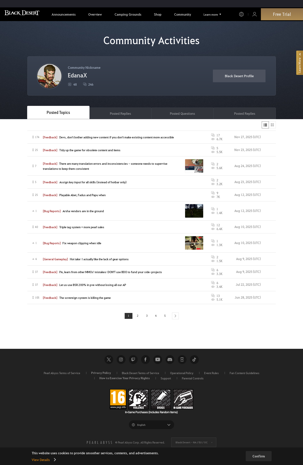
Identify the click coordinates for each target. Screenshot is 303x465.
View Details (41, 459)
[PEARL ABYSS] (99, 443)
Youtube (157, 360)
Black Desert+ (182, 360)
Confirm (258, 456)
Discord (170, 360)
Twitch (133, 360)
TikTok (194, 360)
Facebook (145, 360)
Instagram (121, 360)
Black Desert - (192, 443)
